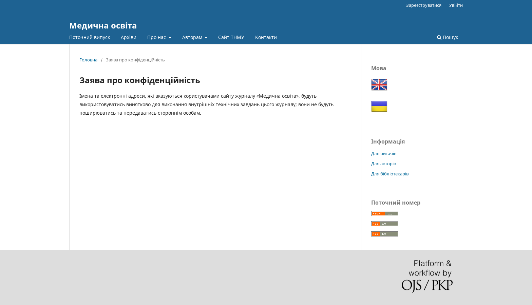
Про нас (157, 37)
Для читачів (383, 153)
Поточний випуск (89, 37)
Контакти (266, 37)
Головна (88, 60)
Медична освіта (103, 25)
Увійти (456, 5)
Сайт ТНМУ (231, 37)
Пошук (447, 37)
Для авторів (383, 163)
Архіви (128, 37)
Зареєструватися (423, 5)
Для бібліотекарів (389, 174)
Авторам (193, 37)
